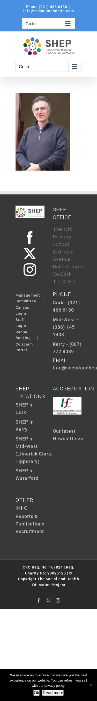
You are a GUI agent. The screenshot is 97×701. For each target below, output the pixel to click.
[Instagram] (30, 269)
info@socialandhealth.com (48, 11)
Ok (36, 693)
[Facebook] (30, 237)
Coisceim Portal (24, 347)
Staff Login (21, 322)
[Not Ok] (90, 685)
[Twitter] (30, 253)
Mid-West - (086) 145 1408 (65, 327)
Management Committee (28, 298)
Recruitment (30, 531)
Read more (53, 693)
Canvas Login (22, 310)
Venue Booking (23, 335)
